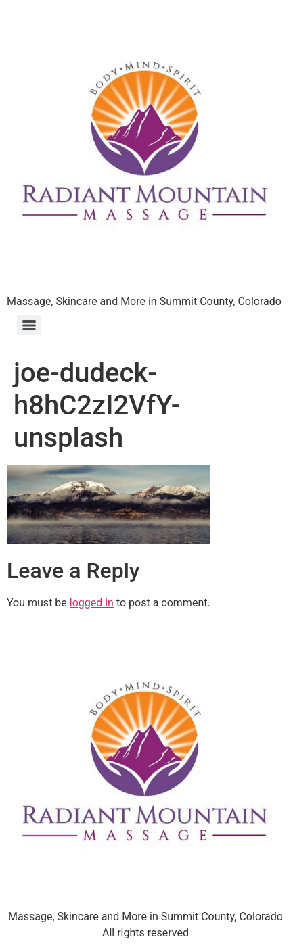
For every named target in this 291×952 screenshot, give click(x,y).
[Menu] (29, 325)
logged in (92, 602)
